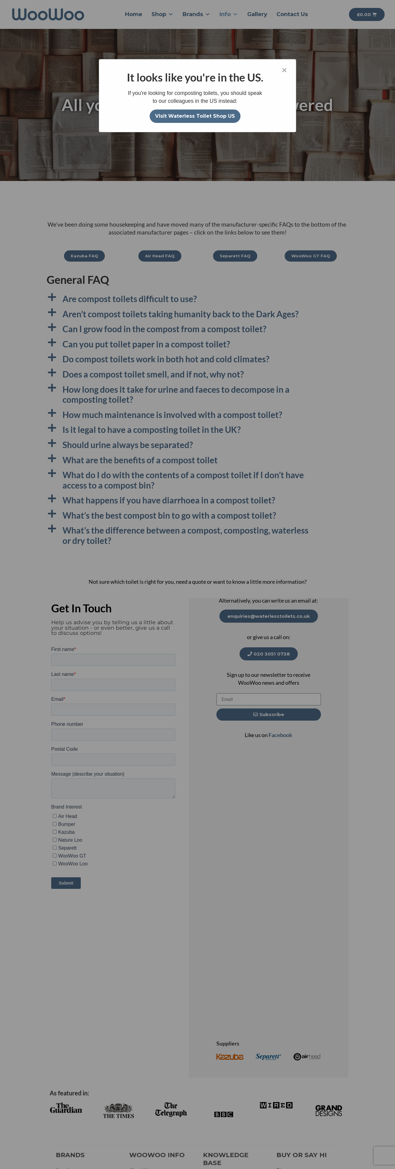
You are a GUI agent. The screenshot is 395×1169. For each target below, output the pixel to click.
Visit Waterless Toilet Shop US (195, 116)
